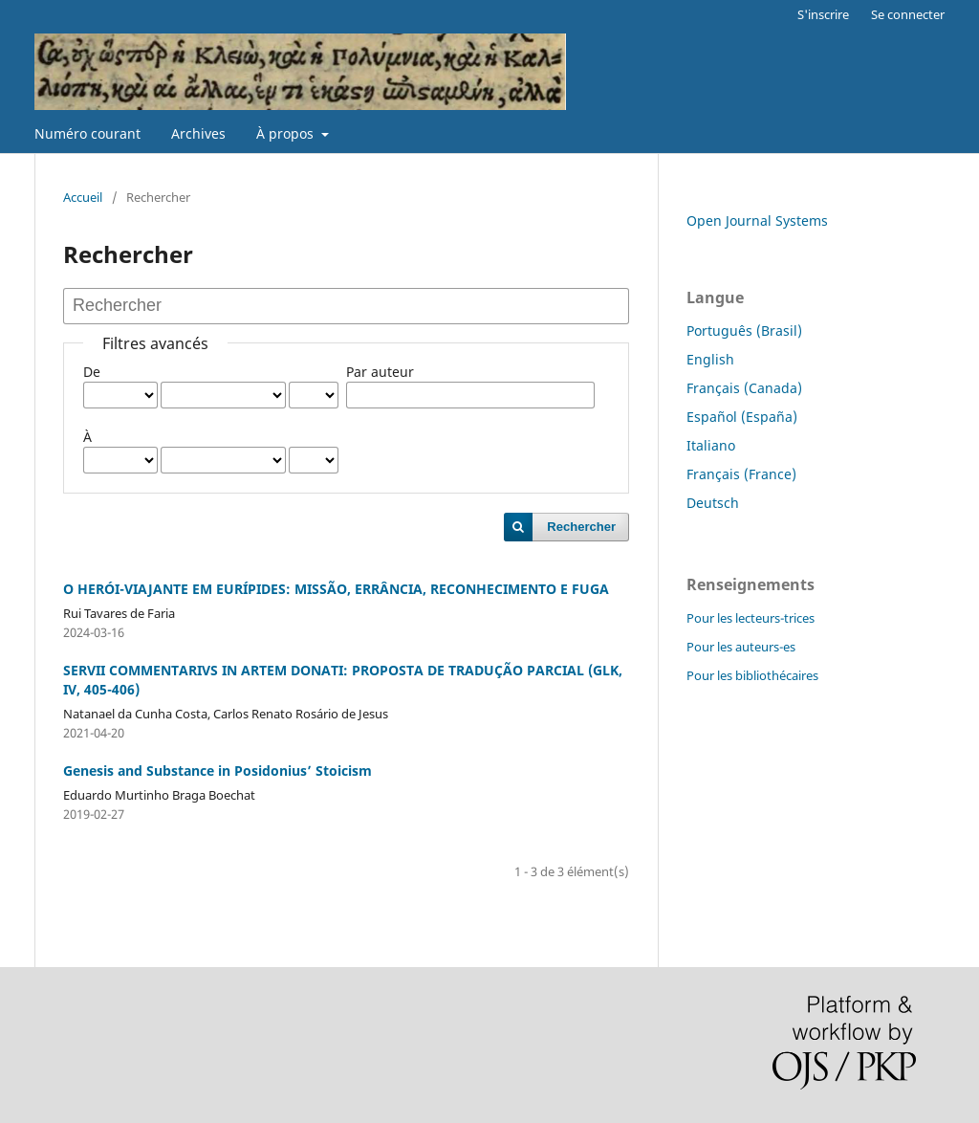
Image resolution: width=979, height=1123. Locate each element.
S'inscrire (823, 14)
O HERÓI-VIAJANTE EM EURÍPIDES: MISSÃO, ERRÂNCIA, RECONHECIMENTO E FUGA (336, 589)
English (710, 359)
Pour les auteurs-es (740, 646)
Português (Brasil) (744, 330)
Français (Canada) (744, 388)
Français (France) (741, 474)
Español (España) (741, 416)
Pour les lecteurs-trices (750, 618)
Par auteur (380, 372)
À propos (286, 133)
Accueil (82, 197)
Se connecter (908, 14)
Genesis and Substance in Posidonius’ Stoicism (217, 770)
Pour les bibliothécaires (752, 675)
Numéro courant (87, 133)
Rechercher (581, 526)
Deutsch (712, 503)
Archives (198, 133)
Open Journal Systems (757, 220)
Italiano (710, 445)
